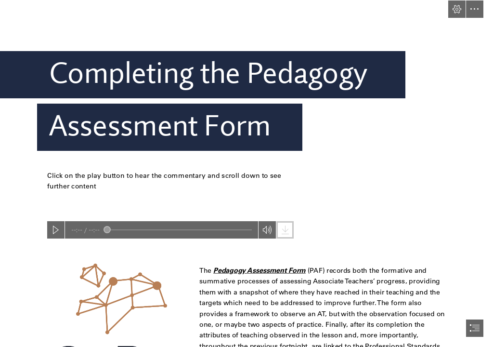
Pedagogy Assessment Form (260, 270)
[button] (457, 9)
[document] (246, 173)
